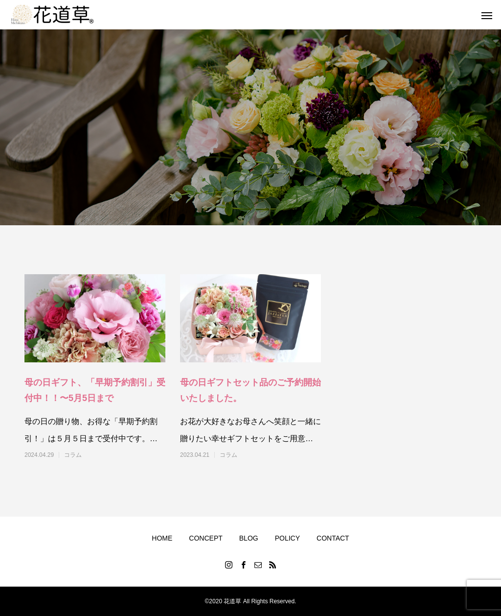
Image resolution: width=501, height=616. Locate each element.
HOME (162, 538)
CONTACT (333, 538)
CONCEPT (205, 538)
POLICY (287, 538)
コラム (73, 455)
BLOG (248, 538)
